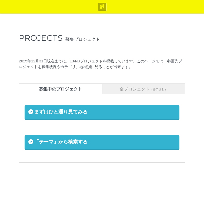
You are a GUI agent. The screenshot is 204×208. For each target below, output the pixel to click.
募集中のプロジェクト (60, 89)
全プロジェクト (143, 89)
